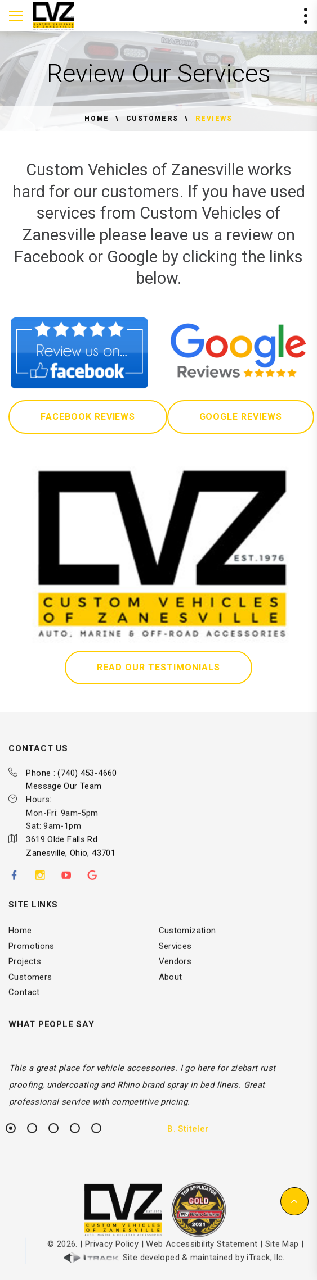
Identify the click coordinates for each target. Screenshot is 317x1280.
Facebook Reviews (88, 416)
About (170, 983)
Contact (24, 999)
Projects (24, 968)
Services (175, 952)
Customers (152, 118)
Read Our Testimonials (158, 667)
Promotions (31, 952)
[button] (294, 1201)
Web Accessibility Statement (201, 1251)
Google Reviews (240, 416)
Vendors (175, 968)
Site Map (282, 1251)
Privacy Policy (112, 1251)
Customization (187, 937)
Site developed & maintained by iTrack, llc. (174, 1264)
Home (96, 118)
